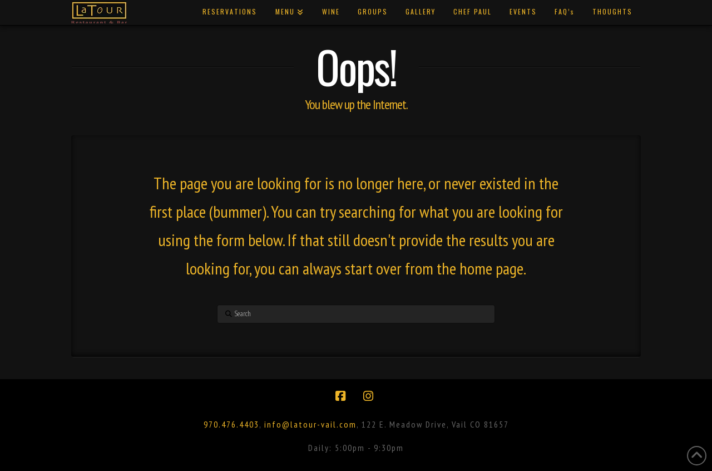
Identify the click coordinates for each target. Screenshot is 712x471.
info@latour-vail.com (310, 424)
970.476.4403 (231, 424)
